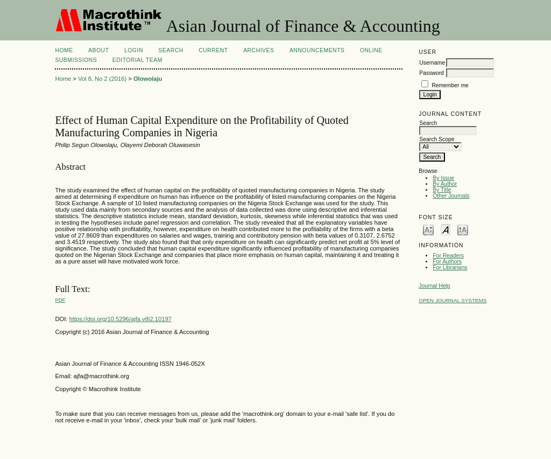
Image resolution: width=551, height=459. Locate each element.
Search (170, 50)
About (98, 50)
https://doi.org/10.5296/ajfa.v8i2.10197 (120, 319)
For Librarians (450, 267)
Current (213, 50)
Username (432, 63)
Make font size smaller (428, 229)
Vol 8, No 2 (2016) (102, 78)
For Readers (448, 256)
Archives (258, 50)
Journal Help (434, 286)
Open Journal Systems (452, 300)
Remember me (450, 85)
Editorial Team (137, 60)
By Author (445, 184)
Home (64, 50)
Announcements (317, 50)
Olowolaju (147, 78)
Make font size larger (462, 229)
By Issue (443, 178)
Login (133, 50)
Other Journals (451, 196)
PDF (60, 300)
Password (431, 73)
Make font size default (445, 229)
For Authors (447, 262)
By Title (442, 190)
